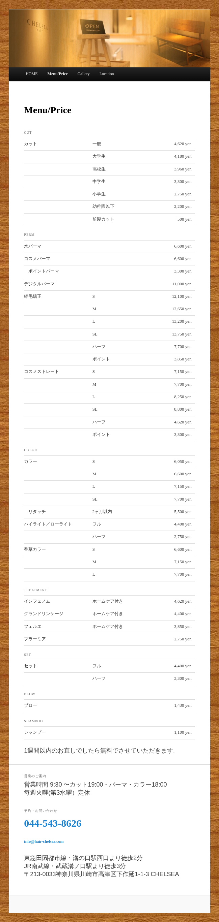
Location (107, 73)
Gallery (84, 73)
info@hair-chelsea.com (43, 841)
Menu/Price (58, 73)
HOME (31, 73)
